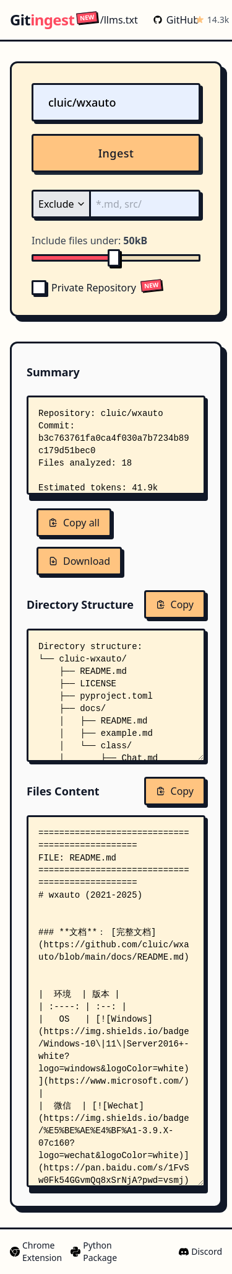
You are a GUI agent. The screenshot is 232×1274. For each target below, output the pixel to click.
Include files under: (89, 240)
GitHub (171, 20)
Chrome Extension (35, 1251)
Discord (200, 1251)
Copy (175, 604)
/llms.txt (107, 19)
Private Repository (84, 287)
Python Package (93, 1251)
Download (79, 561)
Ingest (116, 153)
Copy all (74, 522)
